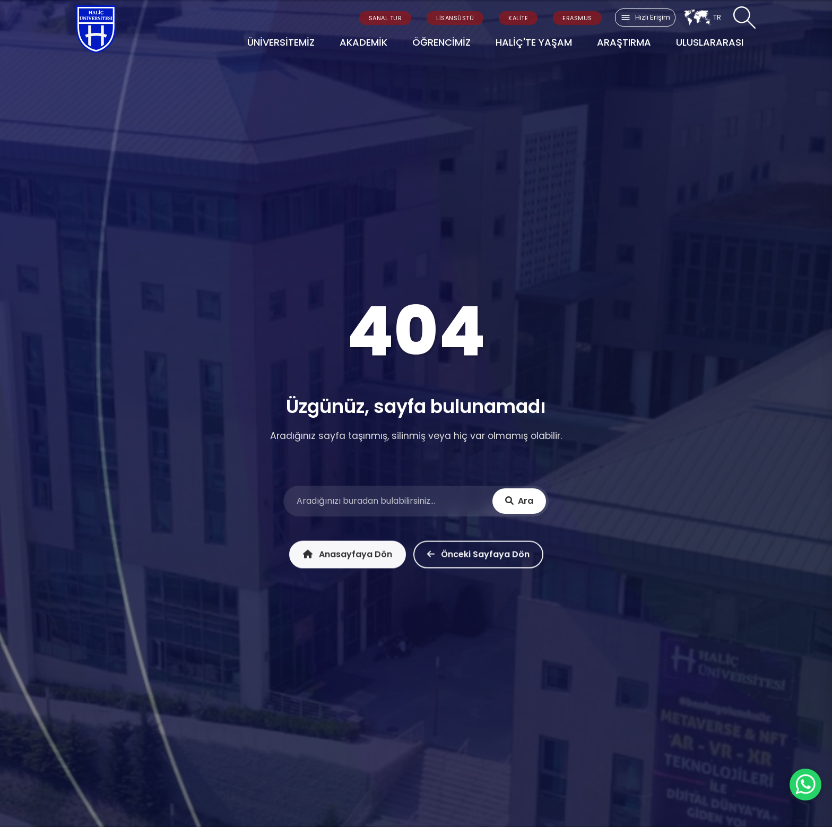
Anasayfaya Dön (347, 558)
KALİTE (518, 18)
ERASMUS (577, 18)
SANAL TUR (385, 18)
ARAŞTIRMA (624, 42)
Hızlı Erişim (645, 17)
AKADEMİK (363, 42)
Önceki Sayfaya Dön (478, 558)
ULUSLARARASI (709, 42)
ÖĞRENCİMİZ (441, 42)
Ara (519, 502)
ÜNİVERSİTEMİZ (281, 42)
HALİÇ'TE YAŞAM (534, 42)
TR (702, 17)
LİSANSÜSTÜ (455, 18)
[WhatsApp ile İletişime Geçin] (805, 784)
